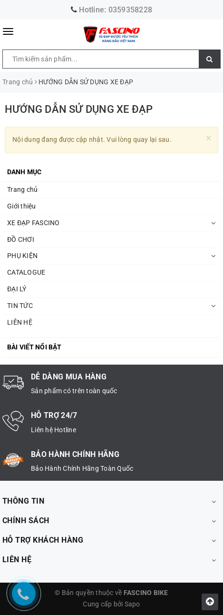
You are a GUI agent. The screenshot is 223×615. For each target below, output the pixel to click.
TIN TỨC (20, 305)
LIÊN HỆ (19, 322)
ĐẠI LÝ (17, 289)
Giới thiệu (21, 206)
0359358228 (130, 9)
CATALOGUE (26, 272)
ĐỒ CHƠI (20, 239)
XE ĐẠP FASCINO (33, 223)
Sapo (132, 604)
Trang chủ (22, 189)
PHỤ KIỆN (22, 255)
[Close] (208, 138)
